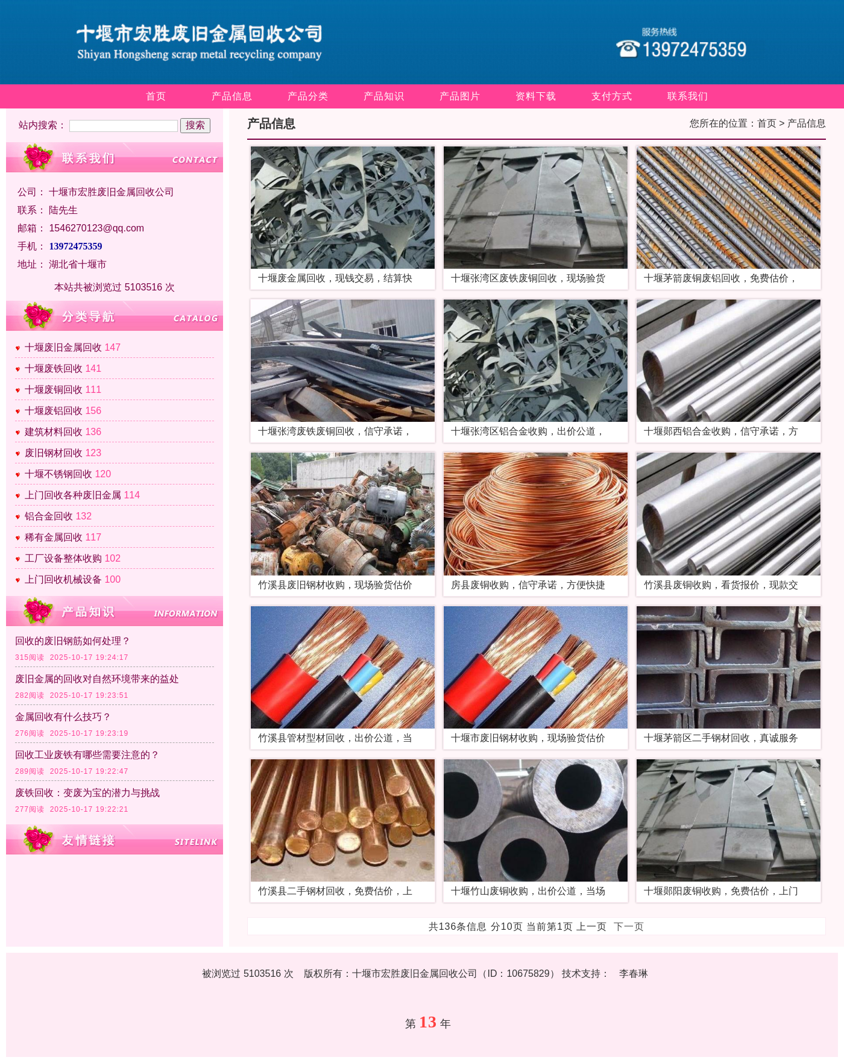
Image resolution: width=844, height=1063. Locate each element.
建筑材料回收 (54, 432)
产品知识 (384, 96)
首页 (156, 96)
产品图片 (459, 96)
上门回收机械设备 (63, 579)
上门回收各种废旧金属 (73, 495)
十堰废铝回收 (54, 411)
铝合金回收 (49, 516)
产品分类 (308, 96)
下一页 (629, 926)
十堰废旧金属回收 (63, 347)
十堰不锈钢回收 (58, 474)
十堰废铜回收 (54, 389)
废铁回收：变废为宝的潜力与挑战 (87, 793)
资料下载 (535, 96)
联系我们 (687, 96)
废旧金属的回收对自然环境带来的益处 (97, 679)
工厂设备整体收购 (63, 558)
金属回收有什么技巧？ (63, 717)
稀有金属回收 (54, 537)
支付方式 (611, 96)
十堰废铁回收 (54, 368)
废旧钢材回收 (54, 453)
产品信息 (232, 96)
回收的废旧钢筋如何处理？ (73, 641)
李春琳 (633, 973)
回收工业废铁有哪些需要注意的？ (87, 755)
